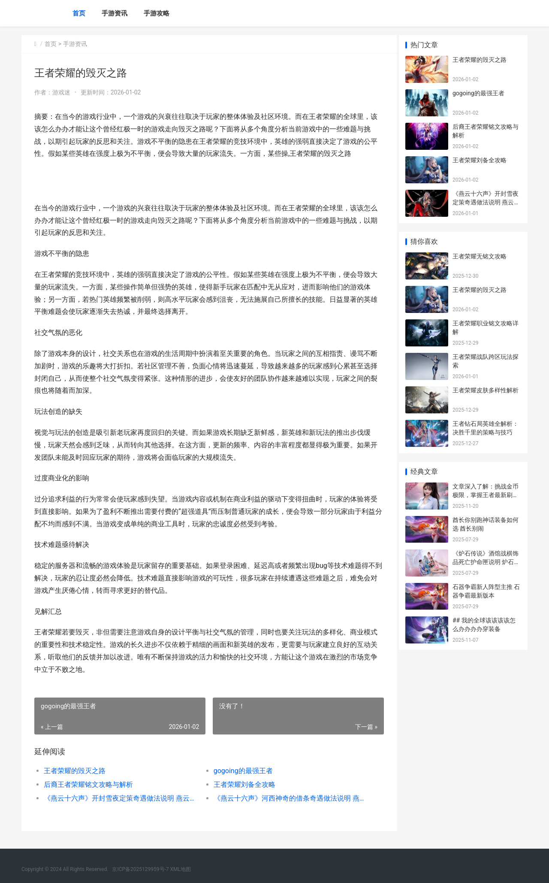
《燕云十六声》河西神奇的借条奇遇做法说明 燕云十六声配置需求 (285, 798)
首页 (78, 13)
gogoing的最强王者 (239, 771)
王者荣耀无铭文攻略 (479, 256)
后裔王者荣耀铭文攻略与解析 (88, 784)
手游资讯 (114, 13)
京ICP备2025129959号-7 (140, 869)
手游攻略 (156, 13)
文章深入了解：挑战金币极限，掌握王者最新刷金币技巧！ (485, 495)
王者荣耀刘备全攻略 (241, 784)
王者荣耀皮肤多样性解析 (485, 390)
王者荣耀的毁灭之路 (75, 771)
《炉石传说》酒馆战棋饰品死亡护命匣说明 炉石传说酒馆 (486, 561)
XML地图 (180, 869)
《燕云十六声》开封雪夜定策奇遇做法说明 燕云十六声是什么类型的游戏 (118, 798)
